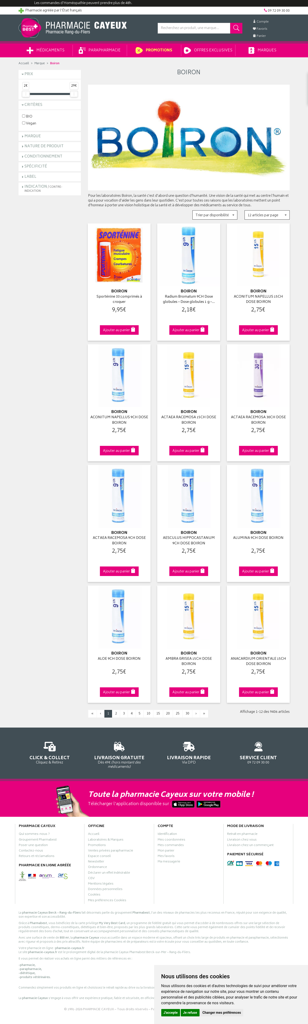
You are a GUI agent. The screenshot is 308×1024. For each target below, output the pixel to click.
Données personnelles (105, 889)
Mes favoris (166, 856)
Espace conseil (99, 856)
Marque (39, 63)
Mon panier (166, 851)
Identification (167, 834)
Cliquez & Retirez (50, 752)
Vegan (29, 123)
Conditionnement (43, 156)
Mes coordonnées (171, 840)
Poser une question (33, 845)
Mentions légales (100, 884)
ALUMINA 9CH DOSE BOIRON (258, 538)
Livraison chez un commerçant (250, 845)
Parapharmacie (100, 50)
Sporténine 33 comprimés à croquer (119, 299)
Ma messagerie (169, 862)
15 (158, 714)
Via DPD (189, 752)
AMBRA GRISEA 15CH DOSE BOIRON (189, 661)
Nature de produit (44, 146)
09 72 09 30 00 (258, 752)
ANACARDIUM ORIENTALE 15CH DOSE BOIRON (258, 661)
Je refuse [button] (190, 1012)
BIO (27, 116)
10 (148, 714)
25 (178, 714)
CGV (91, 878)
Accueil (24, 63)
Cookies (94, 895)
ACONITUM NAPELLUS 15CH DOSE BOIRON (258, 299)
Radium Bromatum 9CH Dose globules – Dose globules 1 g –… (189, 299)
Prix (28, 74)
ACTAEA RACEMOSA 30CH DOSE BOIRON (258, 420)
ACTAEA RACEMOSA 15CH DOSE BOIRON (188, 420)
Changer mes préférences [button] (221, 1012)
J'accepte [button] (171, 1012)
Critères (33, 105)
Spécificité (35, 166)
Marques (262, 50)
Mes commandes (171, 845)
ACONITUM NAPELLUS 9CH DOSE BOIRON (119, 420)
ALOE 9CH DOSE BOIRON (119, 659)
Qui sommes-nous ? (34, 834)
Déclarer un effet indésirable (109, 873)
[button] (214, 215)
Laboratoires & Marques (105, 840)
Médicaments (45, 50)
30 (187, 714)
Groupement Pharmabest (38, 840)
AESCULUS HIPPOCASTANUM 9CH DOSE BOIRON (189, 541)
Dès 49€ (119, 754)
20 (168, 714)
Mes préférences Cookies (107, 901)
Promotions (154, 50)
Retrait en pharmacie (242, 834)
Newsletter (96, 862)
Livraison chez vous (242, 840)
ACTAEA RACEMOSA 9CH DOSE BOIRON (119, 541)
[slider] (26, 94)
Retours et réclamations (36, 856)
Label (30, 177)
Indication (43, 188)
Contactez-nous (31, 851)
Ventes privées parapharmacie (110, 851)
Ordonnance (97, 867)
